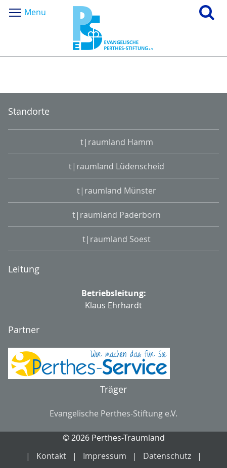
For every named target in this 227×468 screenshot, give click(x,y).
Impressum (104, 455)
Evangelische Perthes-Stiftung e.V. (113, 413)
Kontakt (51, 455)
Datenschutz (167, 455)
